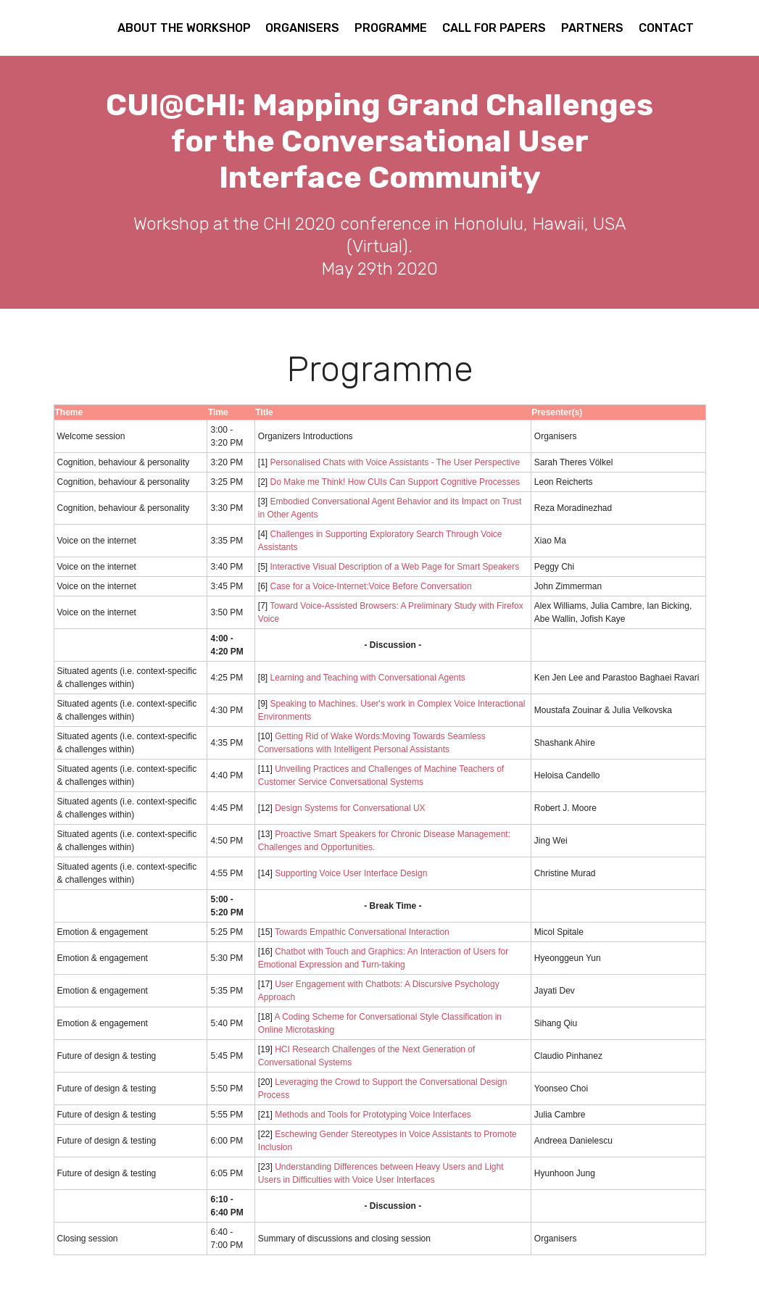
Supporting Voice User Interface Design (351, 873)
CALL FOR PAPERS (494, 28)
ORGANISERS (302, 28)
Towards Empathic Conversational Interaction (362, 932)
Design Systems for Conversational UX (350, 808)
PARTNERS (592, 28)
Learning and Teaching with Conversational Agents (367, 678)
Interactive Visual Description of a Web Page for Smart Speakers (395, 567)
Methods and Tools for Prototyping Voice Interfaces (373, 1115)
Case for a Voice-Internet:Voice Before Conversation (371, 586)
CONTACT (666, 28)
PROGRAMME (390, 28)
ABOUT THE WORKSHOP (184, 28)
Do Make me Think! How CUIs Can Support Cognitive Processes (395, 482)
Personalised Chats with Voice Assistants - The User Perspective (395, 462)
